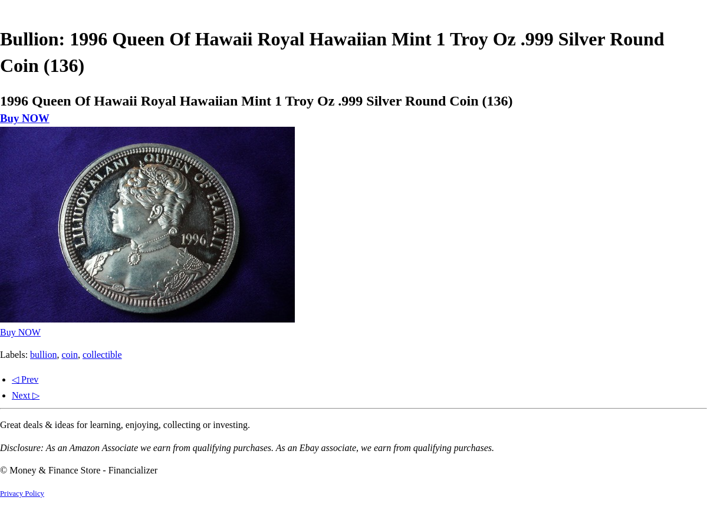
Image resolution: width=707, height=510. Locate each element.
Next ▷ (26, 395)
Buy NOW (25, 118)
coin (69, 355)
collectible (102, 355)
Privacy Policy (22, 493)
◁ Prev (25, 379)
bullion (43, 355)
